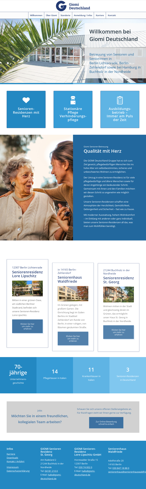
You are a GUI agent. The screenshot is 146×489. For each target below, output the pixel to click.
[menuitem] (36, 15)
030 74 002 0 (85, 467)
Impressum (13, 467)
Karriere (11, 453)
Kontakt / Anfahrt (15, 461)
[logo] (73, 6)
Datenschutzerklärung (18, 470)
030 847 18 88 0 (120, 468)
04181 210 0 (51, 471)
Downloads (12, 457)
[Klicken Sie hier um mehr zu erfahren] (27, 339)
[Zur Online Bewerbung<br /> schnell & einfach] (106, 422)
